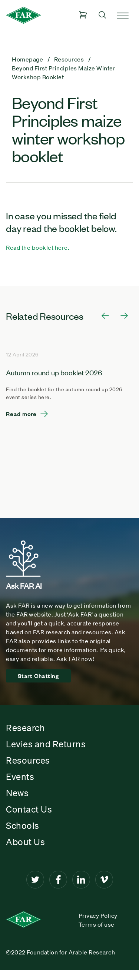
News (17, 793)
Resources (28, 760)
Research (25, 727)
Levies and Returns (46, 744)
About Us (25, 842)
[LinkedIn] (81, 879)
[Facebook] (58, 879)
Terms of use (97, 924)
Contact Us (29, 809)
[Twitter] (35, 879)
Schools (22, 825)
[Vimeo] (104, 879)
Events (20, 776)
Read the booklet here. (37, 247)
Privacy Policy (98, 915)
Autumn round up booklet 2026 (54, 372)
